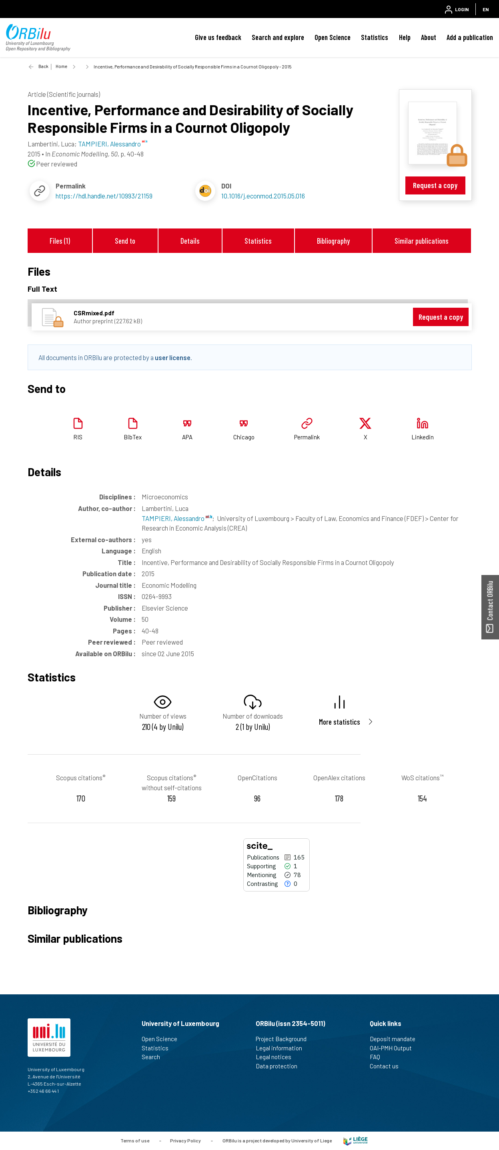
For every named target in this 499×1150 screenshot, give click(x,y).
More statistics (339, 721)
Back (43, 66)
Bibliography (333, 240)
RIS (77, 437)
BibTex (133, 437)
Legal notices (277, 1056)
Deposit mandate (396, 1038)
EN (486, 9)
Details (190, 240)
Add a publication (470, 37)
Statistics (374, 37)
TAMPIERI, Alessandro (177, 518)
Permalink (307, 437)
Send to (125, 240)
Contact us (387, 1066)
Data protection (280, 1066)
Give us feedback (218, 37)
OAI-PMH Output (394, 1048)
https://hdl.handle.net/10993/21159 (104, 196)
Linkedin (422, 437)
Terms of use (134, 1140)
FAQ (378, 1056)
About (428, 37)
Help (405, 37)
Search (154, 1056)
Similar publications (422, 240)
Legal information (282, 1048)
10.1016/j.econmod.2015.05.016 (263, 196)
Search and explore (278, 37)
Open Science (333, 37)
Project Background (284, 1038)
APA (187, 437)
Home (61, 66)
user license (172, 357)
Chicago (244, 437)
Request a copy (435, 185)
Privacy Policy (185, 1140)
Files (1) (60, 240)
